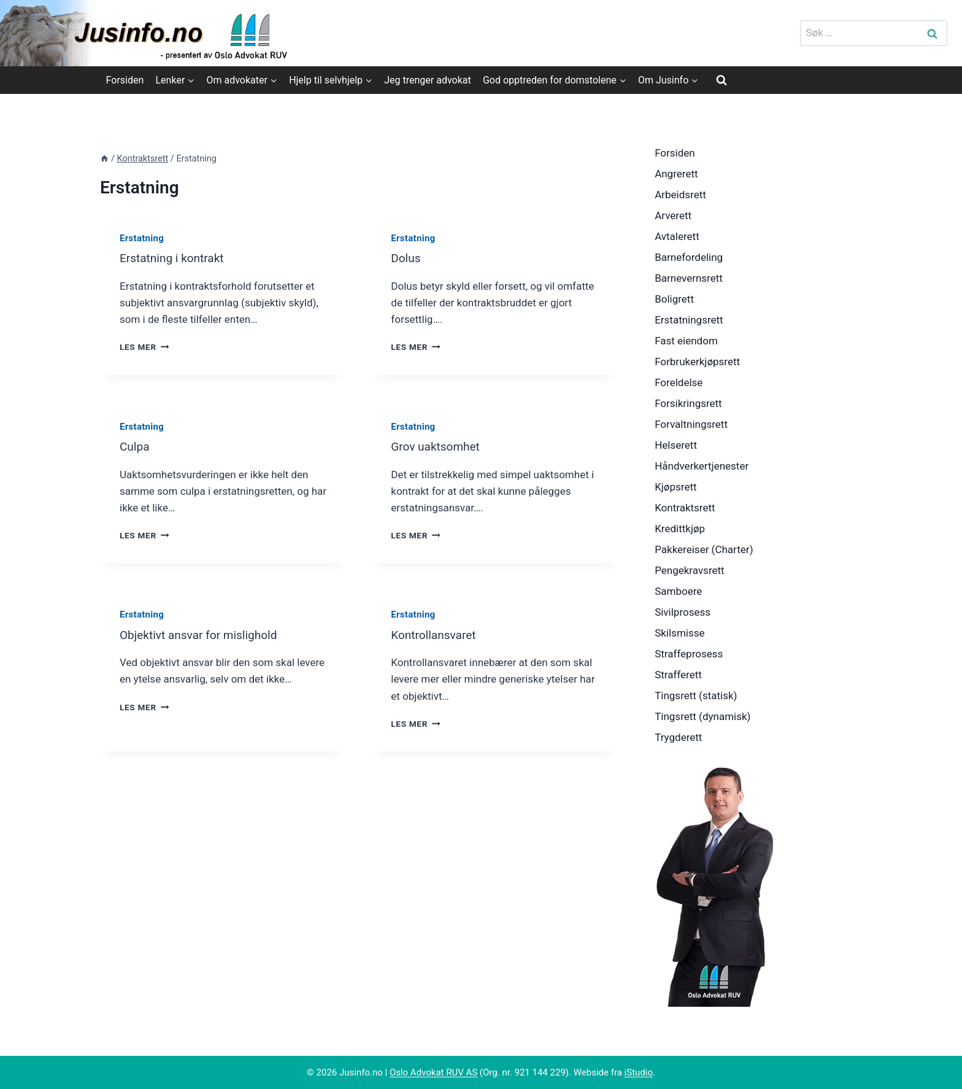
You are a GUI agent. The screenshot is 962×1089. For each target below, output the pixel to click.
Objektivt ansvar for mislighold (198, 635)
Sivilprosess (682, 612)
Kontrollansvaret (433, 635)
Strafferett (678, 675)
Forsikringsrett (688, 403)
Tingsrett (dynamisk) (702, 716)
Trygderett (678, 737)
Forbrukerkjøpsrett (697, 361)
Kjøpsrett (675, 487)
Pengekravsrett (690, 570)
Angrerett (676, 174)
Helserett (676, 445)
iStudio (639, 1072)
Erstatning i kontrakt (172, 258)
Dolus (405, 258)
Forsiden (125, 80)
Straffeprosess (689, 654)
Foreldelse (678, 382)
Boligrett (674, 299)
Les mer (144, 347)
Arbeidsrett (680, 194)
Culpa (134, 447)
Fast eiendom (686, 341)
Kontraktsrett (685, 508)
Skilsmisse (679, 633)
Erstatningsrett (689, 320)
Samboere (678, 591)
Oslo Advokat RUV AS (433, 1072)
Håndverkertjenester (701, 466)
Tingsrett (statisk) (696, 695)
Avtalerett (677, 236)
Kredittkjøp (680, 528)
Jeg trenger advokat (427, 80)
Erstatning (142, 238)
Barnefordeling (689, 257)
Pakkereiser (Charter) (704, 549)
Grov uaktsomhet (435, 447)
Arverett (673, 215)
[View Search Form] (721, 80)
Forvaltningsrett (691, 424)
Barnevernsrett (689, 278)
